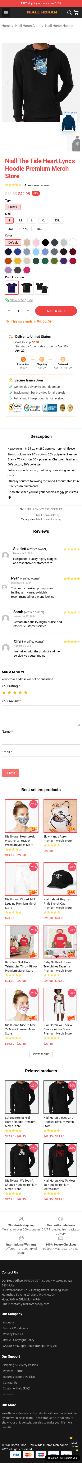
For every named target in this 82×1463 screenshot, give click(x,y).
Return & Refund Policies (19, 1376)
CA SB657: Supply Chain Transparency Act (30, 1345)
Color (8, 235)
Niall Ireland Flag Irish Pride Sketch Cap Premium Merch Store (58, 903)
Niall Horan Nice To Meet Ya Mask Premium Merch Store (21, 1029)
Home (6, 26)
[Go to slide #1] (12, 143)
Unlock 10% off (74, 1445)
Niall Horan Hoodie (59, 26)
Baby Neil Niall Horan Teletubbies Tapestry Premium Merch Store (58, 966)
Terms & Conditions (15, 1328)
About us (9, 1322)
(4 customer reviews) (37, 185)
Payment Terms (13, 1371)
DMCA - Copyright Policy (18, 1340)
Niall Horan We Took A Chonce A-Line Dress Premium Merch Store (58, 1029)
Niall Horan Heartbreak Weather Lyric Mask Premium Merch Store (20, 841)
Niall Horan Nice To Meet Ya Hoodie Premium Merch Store (59, 1185)
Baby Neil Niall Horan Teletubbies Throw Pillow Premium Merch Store (21, 966)
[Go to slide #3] (55, 143)
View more (41, 1054)
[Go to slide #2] (33, 143)
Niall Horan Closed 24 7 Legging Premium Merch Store (21, 903)
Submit (10, 773)
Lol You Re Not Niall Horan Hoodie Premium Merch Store (20, 1122)
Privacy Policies (13, 1334)
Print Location (14, 277)
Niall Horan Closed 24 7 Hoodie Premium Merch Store (59, 1122)
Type (8, 200)
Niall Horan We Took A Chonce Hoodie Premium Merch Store (21, 1185)
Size (8, 213)
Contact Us (10, 1382)
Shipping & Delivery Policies (20, 1365)
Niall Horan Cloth (27, 26)
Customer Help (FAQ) (16, 1388)
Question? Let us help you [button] (62, 1458)
